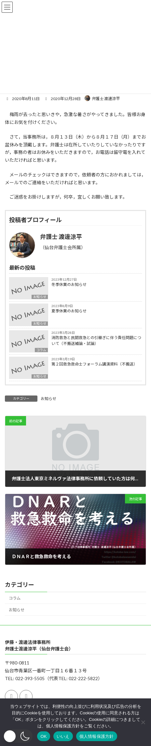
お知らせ (39, 297)
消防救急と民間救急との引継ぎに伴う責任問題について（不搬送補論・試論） (96, 340)
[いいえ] (143, 722)
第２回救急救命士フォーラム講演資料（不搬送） (94, 364)
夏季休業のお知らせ (69, 310)
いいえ (63, 736)
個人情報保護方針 (96, 736)
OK (43, 736)
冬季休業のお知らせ (69, 284)
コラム (41, 350)
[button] (18, 736)
